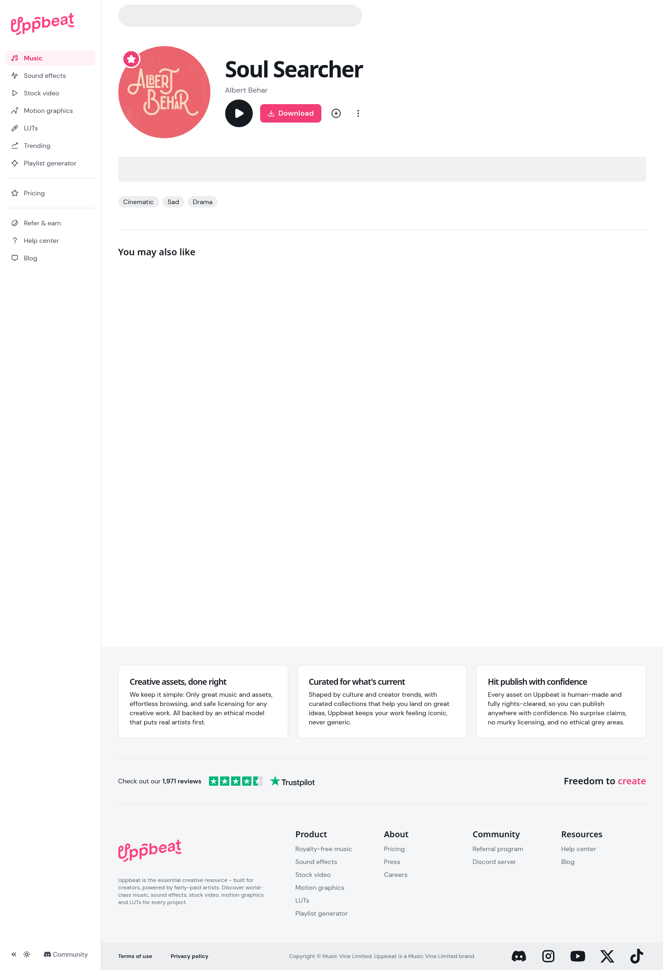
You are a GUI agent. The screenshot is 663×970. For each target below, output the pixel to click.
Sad (173, 202)
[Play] (239, 113)
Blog (568, 862)
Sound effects (316, 862)
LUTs (302, 900)
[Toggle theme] (26, 954)
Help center (578, 849)
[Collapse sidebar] (13, 954)
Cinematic (138, 202)
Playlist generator (322, 913)
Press (392, 862)
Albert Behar (246, 90)
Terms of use (135, 956)
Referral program (497, 849)
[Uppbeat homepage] (50, 24)
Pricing (394, 849)
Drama (203, 202)
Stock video (313, 874)
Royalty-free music (324, 849)
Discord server (494, 862)
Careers (395, 874)
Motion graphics (320, 887)
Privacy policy (190, 956)
